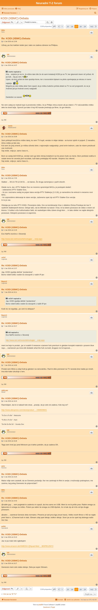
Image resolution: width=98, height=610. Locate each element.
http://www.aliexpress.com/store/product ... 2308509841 (24, 410)
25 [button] (68, 26)
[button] (54, 26)
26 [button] (72, 26)
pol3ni (3, 526)
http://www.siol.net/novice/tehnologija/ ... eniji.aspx (21, 239)
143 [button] (91, 26)
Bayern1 (4, 281)
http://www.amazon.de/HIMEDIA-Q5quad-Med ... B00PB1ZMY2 (27, 546)
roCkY (3, 257)
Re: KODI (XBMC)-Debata (15, 38)
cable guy (4, 390)
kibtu (3, 30)
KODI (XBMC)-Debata (15, 18)
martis (10, 126)
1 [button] (62, 26)
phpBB (40, 604)
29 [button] (85, 26)
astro (3, 466)
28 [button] (81, 26)
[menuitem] (18, 8)
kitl (8, 54)
